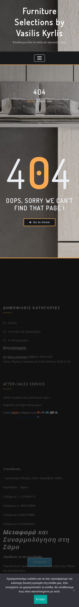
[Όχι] (74, 590)
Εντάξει (40, 599)
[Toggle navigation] (39, 57)
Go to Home (39, 221)
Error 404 (45, 104)
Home (31, 104)
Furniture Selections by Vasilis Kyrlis (39, 21)
